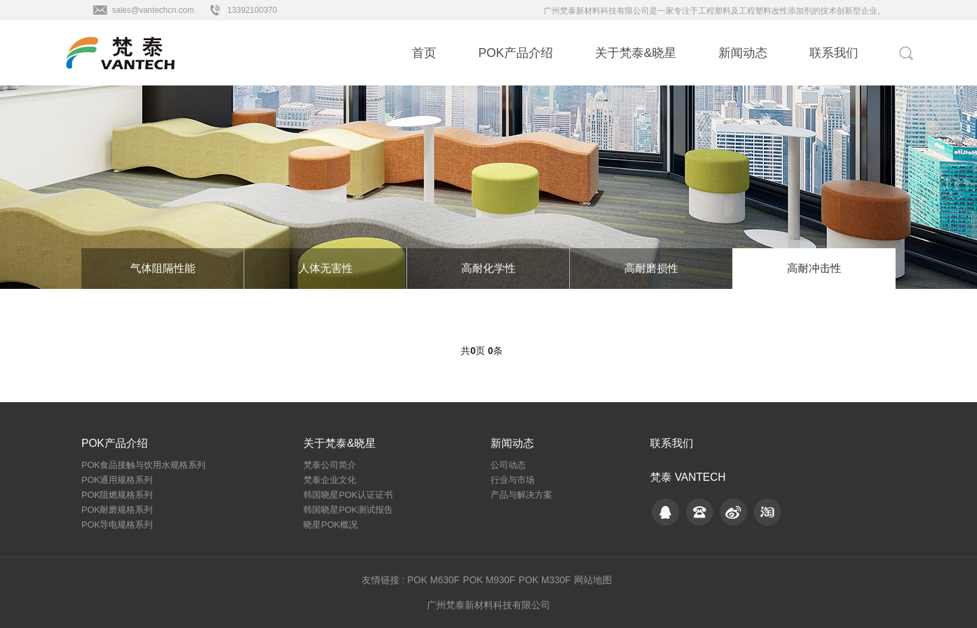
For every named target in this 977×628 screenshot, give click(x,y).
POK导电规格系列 (117, 524)
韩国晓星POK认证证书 (347, 495)
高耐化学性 (488, 268)
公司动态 (508, 465)
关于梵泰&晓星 (635, 53)
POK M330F (544, 579)
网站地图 (593, 579)
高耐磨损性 (651, 268)
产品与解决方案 (521, 495)
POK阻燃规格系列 (117, 495)
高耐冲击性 (814, 268)
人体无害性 (326, 268)
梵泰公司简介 (329, 465)
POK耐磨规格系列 (117, 510)
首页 (424, 53)
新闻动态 (743, 53)
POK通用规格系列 (117, 480)
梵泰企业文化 (329, 480)
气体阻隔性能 (162, 268)
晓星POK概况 (330, 524)
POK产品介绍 (515, 53)
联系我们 (833, 53)
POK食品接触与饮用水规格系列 (143, 465)
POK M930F (489, 579)
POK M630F (433, 579)
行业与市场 (513, 480)
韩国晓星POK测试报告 (347, 510)
